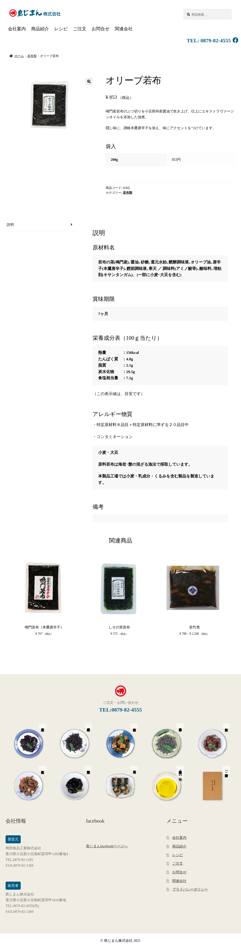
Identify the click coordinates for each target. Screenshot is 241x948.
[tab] (41, 224)
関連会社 (124, 28)
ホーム (19, 56)
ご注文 (79, 28)
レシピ (61, 28)
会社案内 (17, 28)
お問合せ (100, 28)
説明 (10, 224)
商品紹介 (40, 28)
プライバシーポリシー (190, 889)
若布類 (32, 56)
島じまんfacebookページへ (107, 846)
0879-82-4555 (215, 40)
